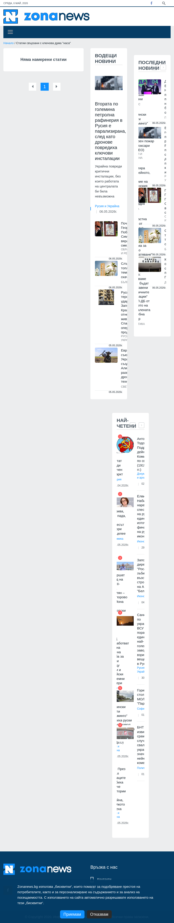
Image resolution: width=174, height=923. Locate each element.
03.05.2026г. (121, 823)
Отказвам (99, 914)
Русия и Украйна (107, 206)
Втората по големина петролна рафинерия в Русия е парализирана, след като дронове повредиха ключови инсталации (110, 131)
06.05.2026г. (108, 211)
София (141, 708)
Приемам (72, 914)
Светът (126, 386)
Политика (143, 768)
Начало (8, 43)
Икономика (144, 541)
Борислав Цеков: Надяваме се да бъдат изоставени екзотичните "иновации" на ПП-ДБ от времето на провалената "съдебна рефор (140, 294)
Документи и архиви (144, 475)
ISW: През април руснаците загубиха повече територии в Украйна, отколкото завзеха (117, 789)
